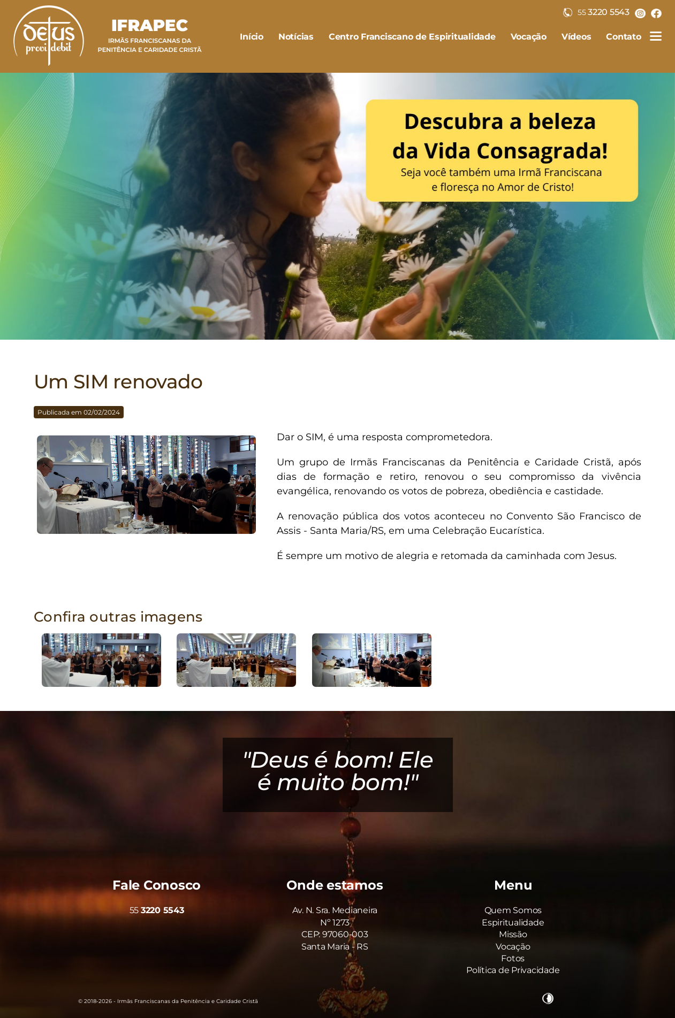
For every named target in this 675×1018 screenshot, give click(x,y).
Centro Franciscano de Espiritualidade (412, 37)
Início (251, 37)
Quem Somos (513, 910)
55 (157, 910)
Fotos (513, 958)
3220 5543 (596, 12)
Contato (623, 37)
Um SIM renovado (118, 381)
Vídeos (576, 37)
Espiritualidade (513, 922)
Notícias (296, 37)
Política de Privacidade (512, 970)
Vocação (529, 37)
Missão (513, 934)
